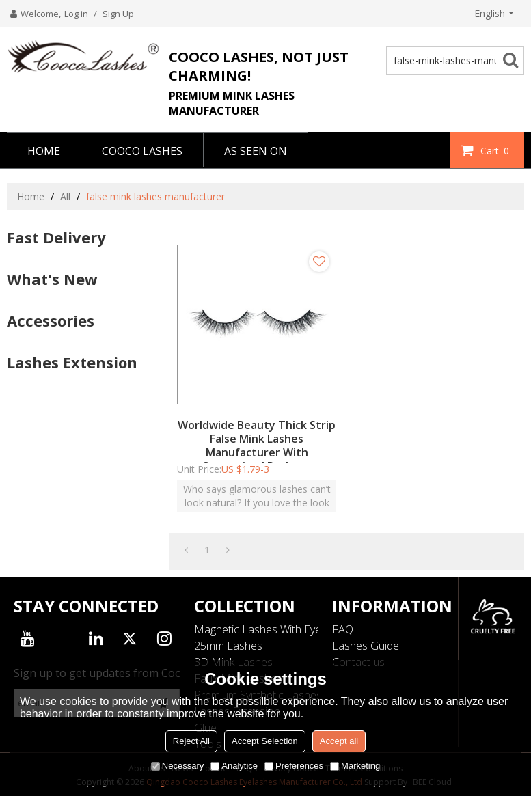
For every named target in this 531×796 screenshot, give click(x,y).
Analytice (234, 765)
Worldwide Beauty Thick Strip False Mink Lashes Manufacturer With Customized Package (257, 445)
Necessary (177, 765)
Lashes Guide (365, 645)
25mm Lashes (228, 645)
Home (30, 196)
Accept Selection (265, 741)
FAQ (342, 629)
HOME (43, 151)
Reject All (191, 741)
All (65, 196)
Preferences (293, 765)
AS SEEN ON (255, 151)
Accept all (339, 741)
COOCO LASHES (142, 151)
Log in (76, 14)
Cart (496, 150)
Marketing (355, 765)
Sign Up (118, 14)
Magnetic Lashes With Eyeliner (268, 629)
